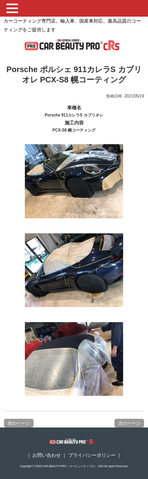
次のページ (129, 423)
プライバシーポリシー (92, 455)
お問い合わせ (46, 455)
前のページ (19, 423)
